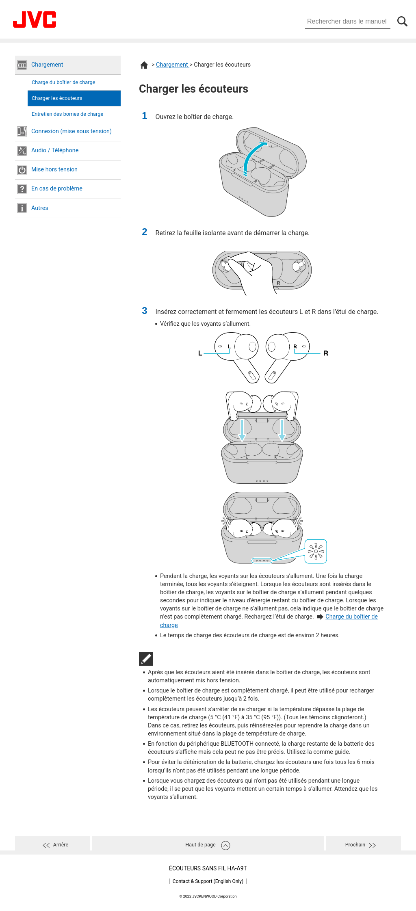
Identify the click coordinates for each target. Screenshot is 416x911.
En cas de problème (56, 188)
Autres (39, 208)
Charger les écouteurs (57, 98)
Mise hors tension (54, 169)
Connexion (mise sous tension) (71, 131)
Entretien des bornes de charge (67, 114)
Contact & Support (208, 881)
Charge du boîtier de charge (63, 82)
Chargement (47, 64)
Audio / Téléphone (54, 150)
